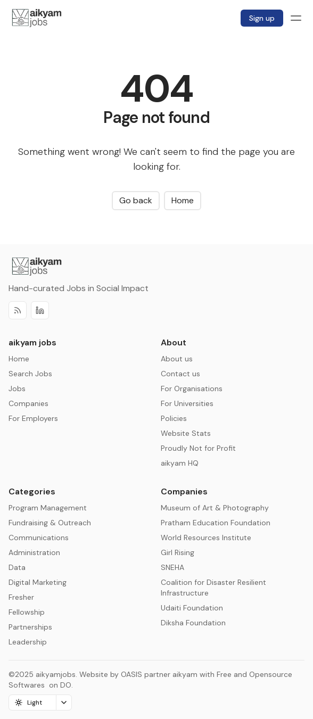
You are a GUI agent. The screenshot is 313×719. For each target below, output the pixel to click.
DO (64, 685)
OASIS (131, 674)
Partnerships (30, 627)
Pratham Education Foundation (215, 522)
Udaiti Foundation (192, 608)
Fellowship (27, 612)
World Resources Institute (206, 537)
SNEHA (172, 567)
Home (182, 200)
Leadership (28, 642)
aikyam (184, 674)
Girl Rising (177, 552)
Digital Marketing (38, 582)
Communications (39, 537)
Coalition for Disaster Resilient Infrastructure (213, 587)
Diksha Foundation (193, 622)
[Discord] (40, 310)
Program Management (48, 508)
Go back (135, 200)
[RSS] (18, 310)
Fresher (21, 597)
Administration (34, 552)
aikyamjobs (56, 674)
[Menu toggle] (295, 18)
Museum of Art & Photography (215, 508)
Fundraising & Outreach (50, 522)
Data (17, 567)
